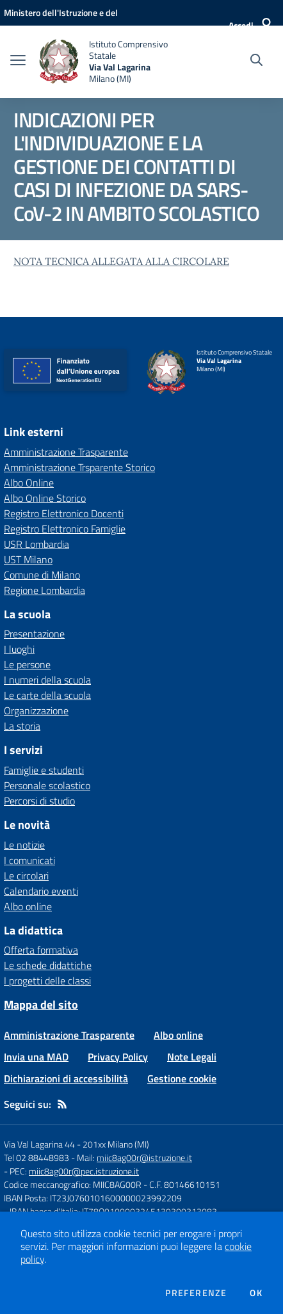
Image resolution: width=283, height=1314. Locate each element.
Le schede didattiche (48, 965)
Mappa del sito (41, 1004)
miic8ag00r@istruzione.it (144, 1157)
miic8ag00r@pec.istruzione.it (84, 1171)
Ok (256, 1292)
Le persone (27, 664)
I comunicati (29, 860)
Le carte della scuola (47, 695)
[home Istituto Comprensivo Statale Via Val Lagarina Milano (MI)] (111, 61)
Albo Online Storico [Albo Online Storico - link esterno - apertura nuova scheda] (45, 498)
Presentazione (34, 633)
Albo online (28, 906)
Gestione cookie (181, 1078)
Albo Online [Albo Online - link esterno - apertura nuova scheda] (29, 482)
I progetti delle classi (47, 980)
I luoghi (19, 649)
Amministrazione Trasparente (69, 1035)
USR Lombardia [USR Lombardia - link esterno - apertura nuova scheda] (36, 544)
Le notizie (24, 845)
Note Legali (191, 1056)
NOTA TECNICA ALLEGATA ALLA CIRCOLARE (121, 261)
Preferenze (196, 1292)
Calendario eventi (41, 891)
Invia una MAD (36, 1056)
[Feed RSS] (62, 1104)
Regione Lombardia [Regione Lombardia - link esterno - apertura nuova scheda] (44, 590)
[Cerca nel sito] (256, 61)
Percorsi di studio (39, 800)
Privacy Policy (118, 1056)
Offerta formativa (41, 949)
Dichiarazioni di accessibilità (66, 1078)
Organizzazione (36, 710)
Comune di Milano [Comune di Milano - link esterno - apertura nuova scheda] (42, 574)
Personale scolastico (47, 785)
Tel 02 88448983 (36, 1157)
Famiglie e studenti (44, 770)
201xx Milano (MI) (116, 1144)
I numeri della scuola (47, 679)
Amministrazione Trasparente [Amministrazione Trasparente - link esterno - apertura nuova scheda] (66, 452)
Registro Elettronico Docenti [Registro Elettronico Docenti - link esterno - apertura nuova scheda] (64, 513)
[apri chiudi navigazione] (18, 61)
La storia (22, 725)
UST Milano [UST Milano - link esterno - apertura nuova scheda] (28, 559)
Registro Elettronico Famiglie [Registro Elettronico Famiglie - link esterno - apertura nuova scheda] (64, 528)
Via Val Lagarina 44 (39, 1144)
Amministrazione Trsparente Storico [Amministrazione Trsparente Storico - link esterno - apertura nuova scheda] (79, 467)
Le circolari (26, 875)
